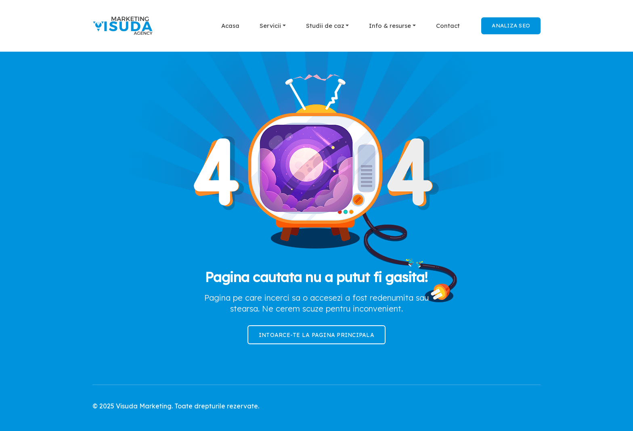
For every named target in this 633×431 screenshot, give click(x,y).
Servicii (270, 25)
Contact (448, 25)
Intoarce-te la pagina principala (316, 334)
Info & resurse (390, 25)
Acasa (230, 25)
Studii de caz (325, 25)
